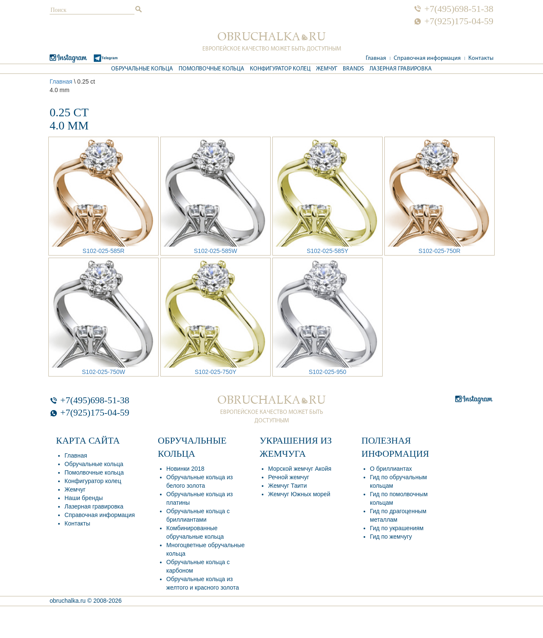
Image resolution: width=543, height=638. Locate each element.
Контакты (480, 58)
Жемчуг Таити (287, 485)
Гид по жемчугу (391, 536)
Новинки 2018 (185, 468)
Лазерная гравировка (400, 69)
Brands (353, 69)
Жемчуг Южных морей (299, 494)
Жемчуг (326, 69)
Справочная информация (427, 58)
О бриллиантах (391, 468)
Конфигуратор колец (280, 69)
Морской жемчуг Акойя (299, 468)
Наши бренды (83, 498)
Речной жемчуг (288, 477)
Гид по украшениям (396, 528)
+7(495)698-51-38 (458, 9)
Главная (376, 58)
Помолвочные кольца (211, 69)
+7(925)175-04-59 (458, 21)
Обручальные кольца (142, 69)
